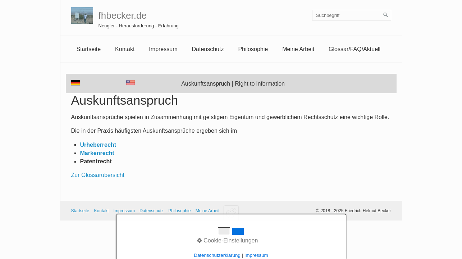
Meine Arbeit (298, 49)
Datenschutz (208, 49)
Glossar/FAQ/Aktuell (354, 49)
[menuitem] (88, 49)
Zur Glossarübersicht (98, 175)
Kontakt (124, 49)
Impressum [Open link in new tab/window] (163, 49)
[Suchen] (386, 15)
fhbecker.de (123, 15)
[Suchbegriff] (351, 15)
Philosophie (253, 49)
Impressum (124, 210)
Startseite (89, 49)
